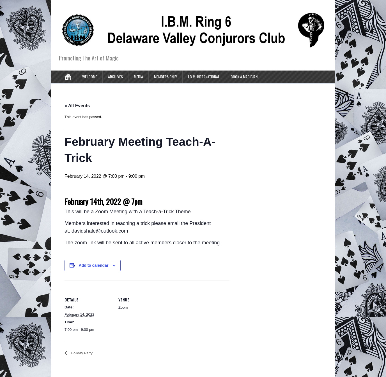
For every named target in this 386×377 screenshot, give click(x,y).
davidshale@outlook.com (100, 231)
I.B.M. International (204, 76)
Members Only (165, 76)
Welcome (89, 76)
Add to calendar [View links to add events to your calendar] (94, 265)
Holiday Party (81, 353)
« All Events (77, 105)
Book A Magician (244, 76)
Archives (115, 76)
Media (138, 76)
